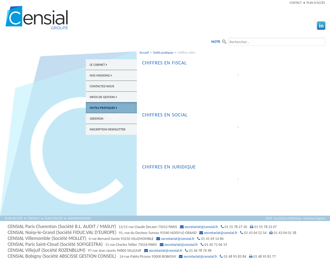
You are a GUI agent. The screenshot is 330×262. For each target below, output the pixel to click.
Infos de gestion (103, 97)
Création (96, 118)
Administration (79, 218)
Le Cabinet (98, 65)
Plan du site (14, 218)
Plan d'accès (316, 3)
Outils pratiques (104, 108)
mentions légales (314, 218)
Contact (296, 3)
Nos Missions (101, 75)
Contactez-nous (102, 86)
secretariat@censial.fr (201, 227)
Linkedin (321, 26)
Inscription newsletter (108, 129)
